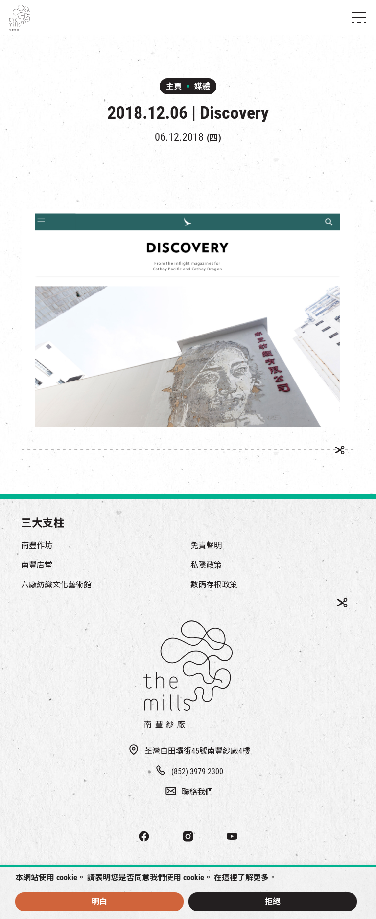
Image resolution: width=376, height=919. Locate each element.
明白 (99, 901)
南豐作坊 (36, 545)
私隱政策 (206, 565)
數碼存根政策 (213, 584)
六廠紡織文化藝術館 (56, 584)
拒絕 (273, 901)
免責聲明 (206, 545)
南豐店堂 (36, 565)
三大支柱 (42, 523)
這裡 (229, 877)
